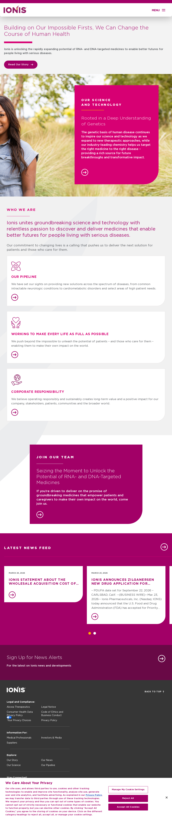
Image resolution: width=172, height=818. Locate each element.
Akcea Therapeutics (18, 707)
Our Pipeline (48, 765)
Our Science (14, 765)
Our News (47, 760)
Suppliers (12, 743)
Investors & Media (51, 738)
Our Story (12, 760)
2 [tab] (94, 633)
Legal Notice (48, 707)
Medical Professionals (19, 738)
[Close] (166, 799)
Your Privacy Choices (19, 720)
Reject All (128, 800)
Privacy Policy (49, 720)
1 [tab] (89, 633)
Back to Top (154, 692)
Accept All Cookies (128, 808)
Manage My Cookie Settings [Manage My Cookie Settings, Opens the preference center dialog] (128, 791)
